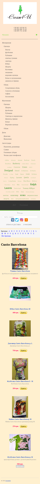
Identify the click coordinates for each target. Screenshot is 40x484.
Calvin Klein (25, 164)
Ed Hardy (33, 171)
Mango (20, 181)
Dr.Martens (24, 171)
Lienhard (33, 178)
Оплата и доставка (13, 225)
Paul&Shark (25, 185)
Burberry (16, 163)
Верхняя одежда (11, 124)
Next (13, 185)
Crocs (24, 167)
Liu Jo (5, 181)
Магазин (19, 35)
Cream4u (8, 480)
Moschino (7, 185)
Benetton (8, 164)
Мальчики (8, 139)
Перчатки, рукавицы (12, 147)
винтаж (6, 195)
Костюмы (8, 69)
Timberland (17, 188)
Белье (7, 122)
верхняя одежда (11, 75)
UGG (17, 192)
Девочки (7, 136)
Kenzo (6, 177)
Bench (33, 160)
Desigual (8, 170)
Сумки (6, 149)
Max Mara (26, 181)
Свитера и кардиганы (13, 116)
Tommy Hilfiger (29, 188)
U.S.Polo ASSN (10, 192)
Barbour (26, 160)
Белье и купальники (13, 78)
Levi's (26, 177)
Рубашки (8, 55)
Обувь (6, 85)
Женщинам (6, 43)
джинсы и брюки (12, 81)
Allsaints (13, 160)
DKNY (30, 167)
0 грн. (21, 213)
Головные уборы (10, 152)
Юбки (7, 64)
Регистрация (24, 205)
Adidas (7, 160)
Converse (17, 167)
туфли (7, 94)
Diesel (17, 171)
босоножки (9, 96)
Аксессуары (6, 143)
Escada (5, 174)
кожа (22, 195)
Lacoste (19, 177)
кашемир (14, 195)
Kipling (12, 178)
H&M (28, 174)
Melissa (34, 181)
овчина (33, 199)
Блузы (7, 50)
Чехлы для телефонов (12, 155)
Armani (20, 160)
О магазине (27, 225)
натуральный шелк (22, 199)
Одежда (7, 46)
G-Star (11, 174)
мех (12, 199)
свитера (8, 61)
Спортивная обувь (12, 88)
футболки (9, 52)
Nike (18, 185)
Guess (22, 174)
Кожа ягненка (30, 192)
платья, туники (11, 58)
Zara (22, 192)
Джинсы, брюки (11, 119)
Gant (16, 174)
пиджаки (8, 72)
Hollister (34, 174)
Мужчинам (6, 101)
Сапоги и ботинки (12, 91)
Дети (4, 132)
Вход (14, 205)
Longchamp (12, 181)
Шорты (8, 67)
